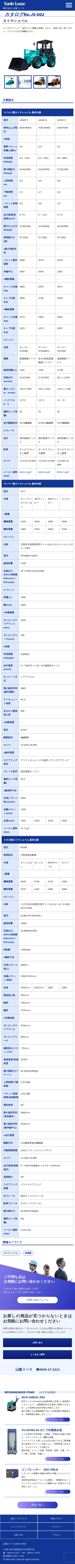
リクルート (56, 1526)
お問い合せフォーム (38, 1300)
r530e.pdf (25, 1229)
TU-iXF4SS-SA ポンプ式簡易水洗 (41, 1430)
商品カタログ (56, 1518)
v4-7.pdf (25, 828)
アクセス (56, 1535)
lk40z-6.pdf (44, 472)
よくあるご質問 (37, 1354)
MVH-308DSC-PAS (33, 1397)
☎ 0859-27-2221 (11, 1552)
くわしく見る (58, 1419)
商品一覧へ (37, 1504)
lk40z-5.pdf (25, 472)
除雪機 (28, 1253)
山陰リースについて (18, 1518)
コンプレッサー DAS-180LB (39, 1469)
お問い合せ (37, 1342)
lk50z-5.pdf (63, 472)
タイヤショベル (11, 1253)
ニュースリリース (18, 1526)
